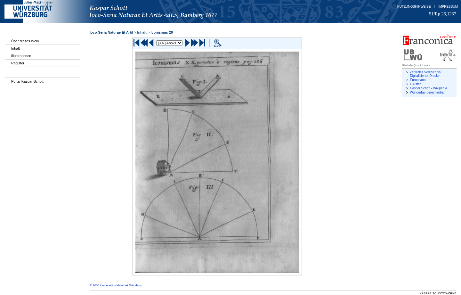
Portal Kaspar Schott (27, 81)
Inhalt (15, 48)
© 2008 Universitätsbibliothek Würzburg (116, 285)
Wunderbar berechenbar (427, 92)
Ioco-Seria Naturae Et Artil (111, 32)
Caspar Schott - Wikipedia (428, 88)
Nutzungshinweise (414, 6)
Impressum (448, 6)
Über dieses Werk (25, 41)
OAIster (415, 84)
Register (17, 63)
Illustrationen (21, 56)
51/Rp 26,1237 (442, 13)
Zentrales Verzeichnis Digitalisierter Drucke (425, 74)
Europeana (418, 80)
